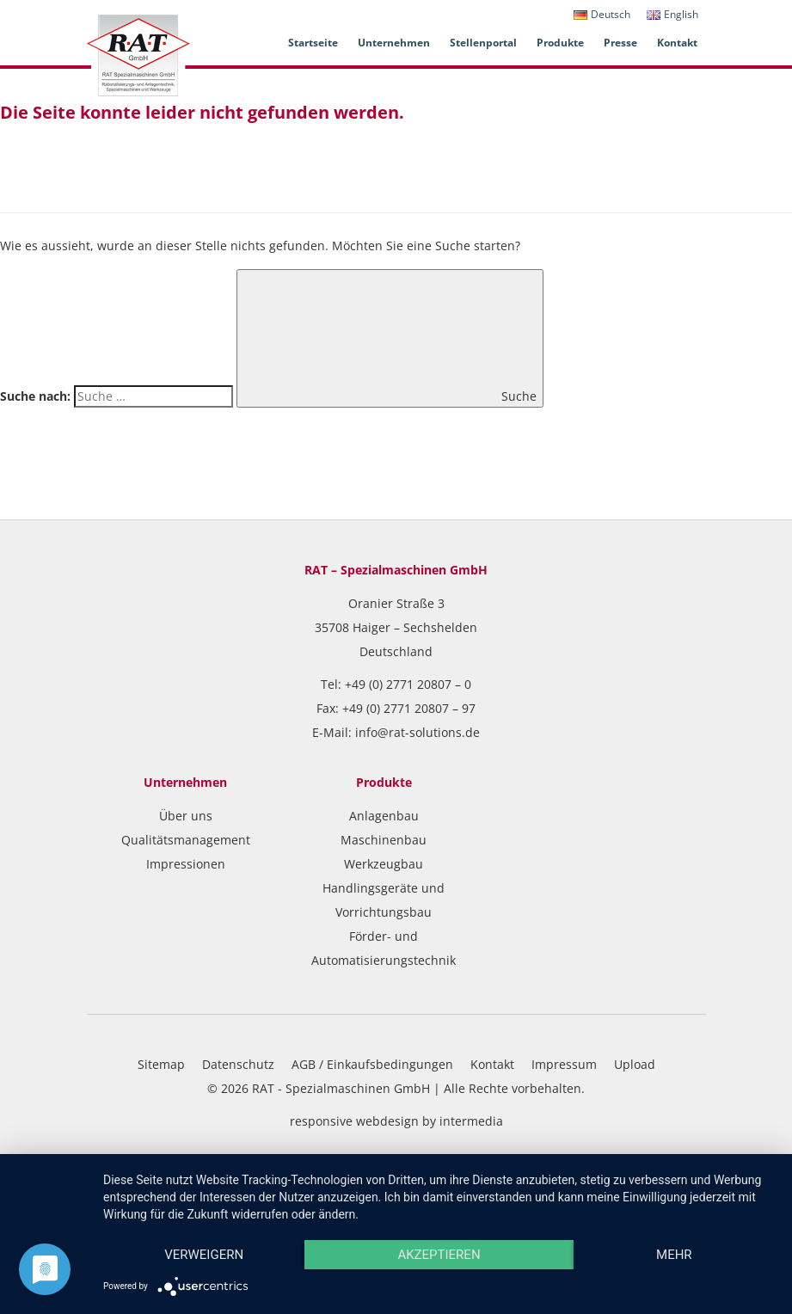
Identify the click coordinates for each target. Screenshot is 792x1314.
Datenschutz (238, 1064)
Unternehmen (394, 42)
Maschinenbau (384, 840)
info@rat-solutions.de (417, 732)
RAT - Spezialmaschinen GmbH (341, 1088)
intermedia (471, 1121)
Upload (634, 1064)
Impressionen (185, 864)
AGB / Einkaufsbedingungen (372, 1064)
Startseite (313, 42)
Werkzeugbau (383, 864)
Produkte (560, 42)
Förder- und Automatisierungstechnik (383, 948)
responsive (321, 1121)
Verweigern (203, 1254)
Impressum (564, 1064)
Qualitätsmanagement (185, 840)
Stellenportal (483, 42)
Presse (620, 42)
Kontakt (677, 42)
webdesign (387, 1121)
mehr (674, 1254)
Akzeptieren (438, 1254)
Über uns (185, 815)
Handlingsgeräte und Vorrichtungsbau (383, 900)
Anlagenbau (384, 815)
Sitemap (161, 1064)
